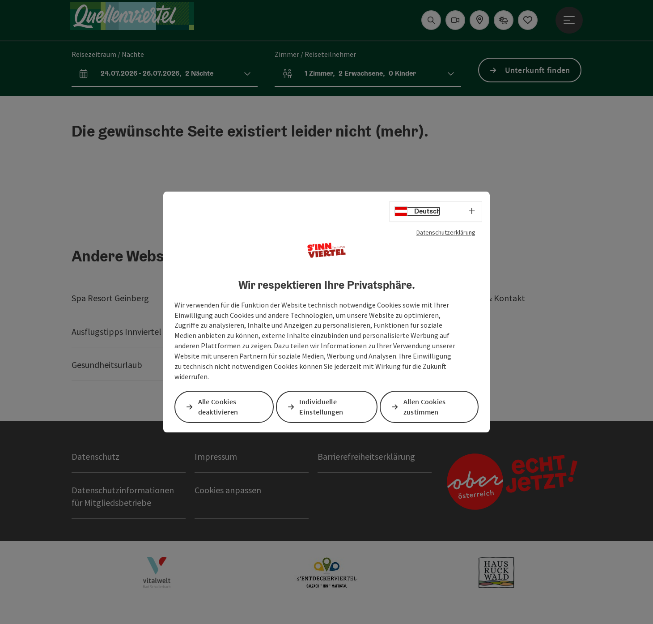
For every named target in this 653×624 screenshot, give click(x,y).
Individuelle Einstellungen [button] (321, 406)
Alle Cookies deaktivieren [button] (218, 406)
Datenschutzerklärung (445, 232)
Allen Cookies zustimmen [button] (425, 406)
